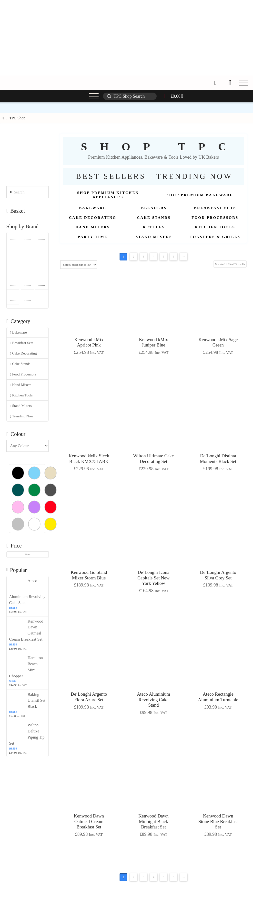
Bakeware (18, 332)
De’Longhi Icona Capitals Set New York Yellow (153, 578)
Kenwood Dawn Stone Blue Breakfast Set (218, 821)
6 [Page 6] (173, 256)
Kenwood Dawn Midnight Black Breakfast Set (153, 821)
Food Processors (23, 374)
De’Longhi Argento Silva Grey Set (218, 575)
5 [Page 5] (163, 256)
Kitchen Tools (21, 395)
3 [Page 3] (143, 256)
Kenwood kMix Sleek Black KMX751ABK (89, 458)
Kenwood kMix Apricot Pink (88, 342)
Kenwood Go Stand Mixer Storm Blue (89, 575)
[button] (230, 83)
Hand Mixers (20, 385)
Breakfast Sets (21, 343)
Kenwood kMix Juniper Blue (153, 342)
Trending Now (21, 416)
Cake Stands (20, 364)
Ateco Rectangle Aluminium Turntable (218, 697)
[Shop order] (78, 264)
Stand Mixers (21, 406)
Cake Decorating (23, 353)
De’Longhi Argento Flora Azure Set (89, 697)
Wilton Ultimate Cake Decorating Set (153, 458)
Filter (27, 554)
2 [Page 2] (133, 256)
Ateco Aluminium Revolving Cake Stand (153, 700)
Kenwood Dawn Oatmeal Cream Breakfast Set (89, 821)
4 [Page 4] (153, 256)
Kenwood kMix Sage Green (218, 342)
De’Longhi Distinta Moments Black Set (218, 458)
